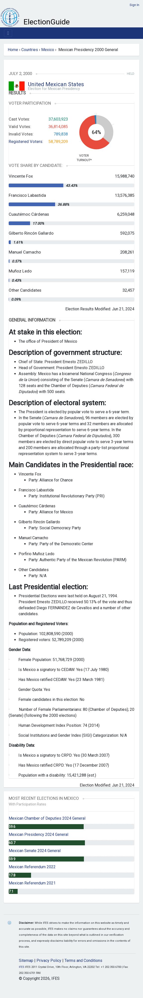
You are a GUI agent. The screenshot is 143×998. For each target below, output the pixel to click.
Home (13, 49)
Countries (29, 49)
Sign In (134, 5)
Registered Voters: (26, 141)
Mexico (47, 49)
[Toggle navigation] (8, 33)
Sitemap (26, 960)
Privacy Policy (48, 960)
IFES (21, 967)
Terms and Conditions (83, 960)
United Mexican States (56, 84)
